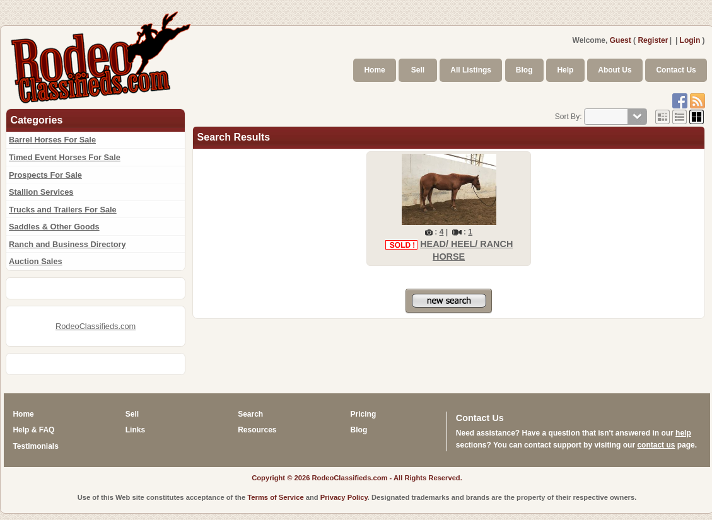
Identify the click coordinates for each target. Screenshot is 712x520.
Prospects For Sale (45, 175)
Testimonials (35, 446)
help (683, 433)
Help (565, 70)
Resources (257, 429)
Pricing (363, 414)
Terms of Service (275, 497)
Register (653, 40)
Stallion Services (41, 192)
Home (374, 70)
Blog (524, 70)
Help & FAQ (33, 429)
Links (135, 429)
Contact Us (676, 70)
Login (690, 40)
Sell (417, 70)
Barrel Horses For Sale (52, 139)
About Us (614, 70)
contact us (656, 445)
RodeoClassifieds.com (95, 326)
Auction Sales (35, 261)
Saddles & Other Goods (54, 226)
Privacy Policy (344, 497)
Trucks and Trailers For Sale (63, 209)
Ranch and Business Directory (67, 244)
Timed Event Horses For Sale (64, 157)
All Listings (470, 70)
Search (250, 414)
